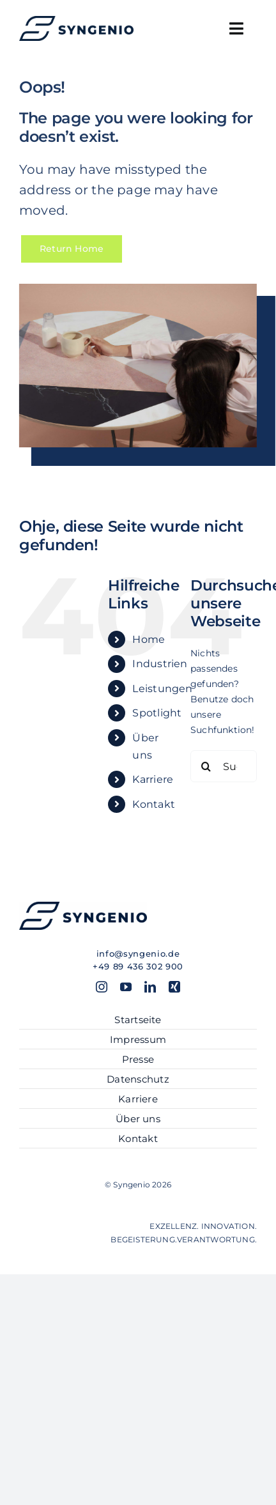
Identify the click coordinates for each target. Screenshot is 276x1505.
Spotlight (156, 713)
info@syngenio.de (138, 953)
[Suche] (206, 766)
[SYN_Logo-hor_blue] (76, 20)
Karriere (152, 779)
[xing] (174, 986)
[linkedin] (150, 986)
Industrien (159, 664)
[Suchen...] (223, 766)
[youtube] (126, 986)
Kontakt (153, 804)
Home (148, 639)
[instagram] (101, 986)
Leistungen (162, 689)
